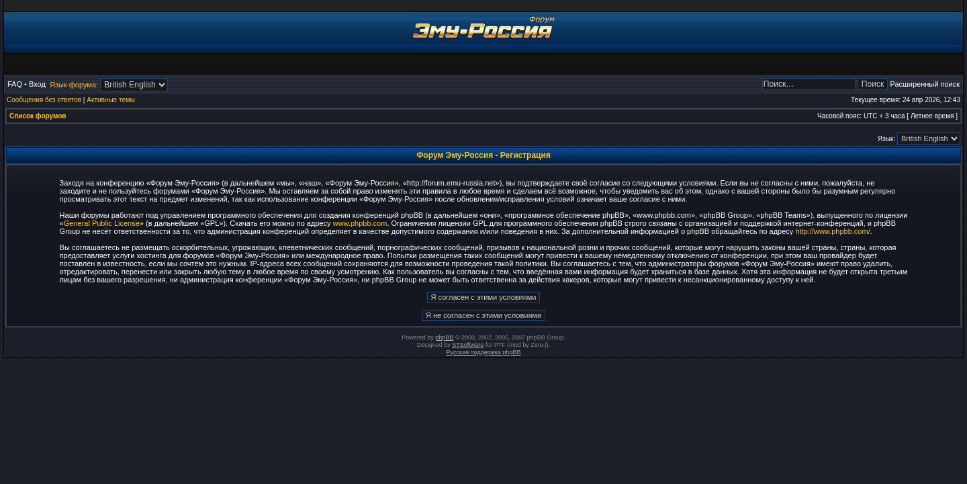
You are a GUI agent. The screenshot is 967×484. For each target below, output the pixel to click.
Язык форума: (74, 85)
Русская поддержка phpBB (484, 352)
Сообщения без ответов (44, 100)
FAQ (14, 84)
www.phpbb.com (360, 223)
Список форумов (37, 116)
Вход (37, 84)
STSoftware (467, 344)
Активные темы (111, 100)
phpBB (444, 337)
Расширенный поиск (925, 84)
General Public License (102, 223)
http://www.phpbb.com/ (832, 231)
